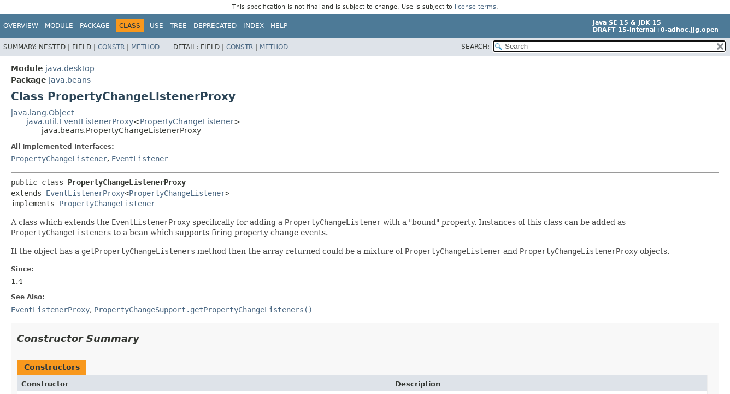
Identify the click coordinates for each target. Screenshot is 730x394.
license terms (475, 6)
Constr (111, 47)
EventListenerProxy (85, 193)
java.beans (70, 80)
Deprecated (215, 26)
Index (253, 26)
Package (95, 26)
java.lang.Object (42, 112)
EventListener (139, 158)
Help (278, 26)
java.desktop (70, 68)
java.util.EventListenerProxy (79, 121)
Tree (178, 26)
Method (145, 47)
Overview (20, 26)
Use (156, 26)
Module (59, 26)
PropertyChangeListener (187, 121)
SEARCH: (475, 46)
